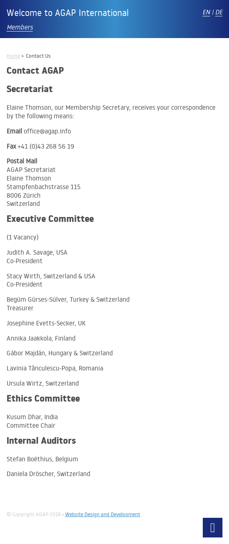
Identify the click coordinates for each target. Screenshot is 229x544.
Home (13, 55)
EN (206, 12)
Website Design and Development (102, 514)
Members (20, 27)
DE (218, 12)
